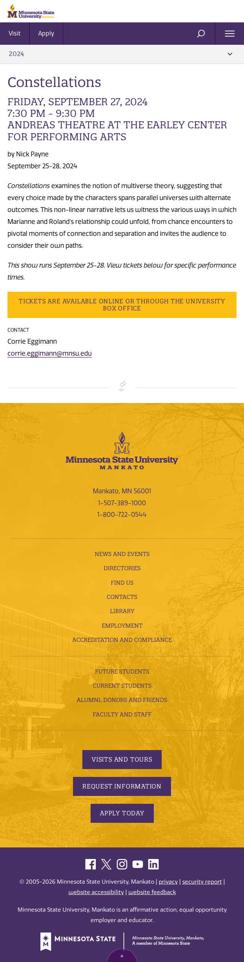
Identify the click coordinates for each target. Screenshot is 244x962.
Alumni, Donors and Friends (122, 699)
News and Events (122, 553)
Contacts (122, 596)
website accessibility (96, 892)
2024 (120, 53)
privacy (168, 881)
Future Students (122, 671)
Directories (122, 568)
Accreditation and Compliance (122, 639)
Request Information (122, 786)
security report (202, 881)
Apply (46, 33)
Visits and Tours (122, 759)
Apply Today (122, 813)
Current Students (122, 685)
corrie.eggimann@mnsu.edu (49, 353)
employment (122, 625)
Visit (15, 33)
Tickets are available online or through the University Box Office (122, 304)
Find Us (122, 582)
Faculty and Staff (122, 714)
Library (122, 611)
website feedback (152, 892)
